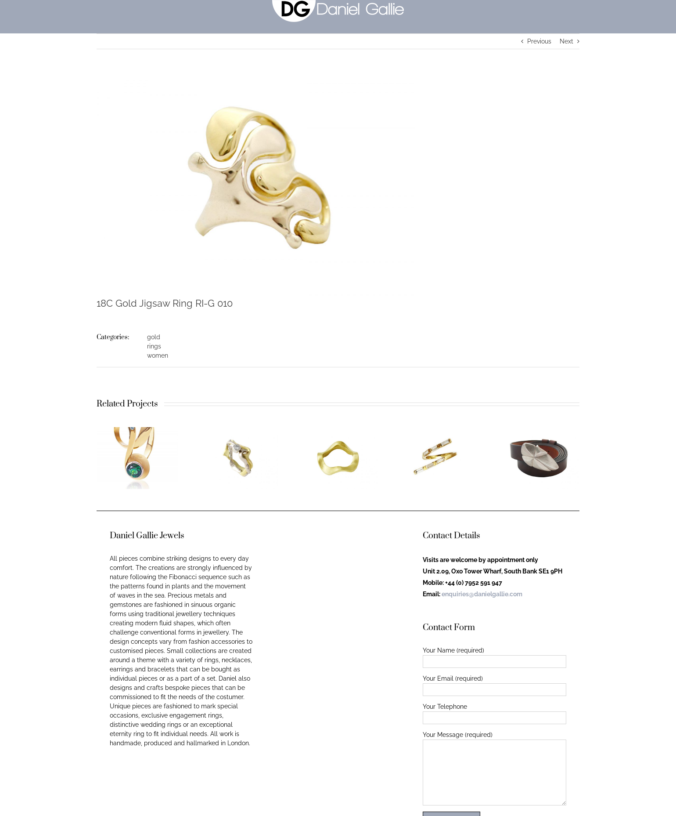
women (157, 355)
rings (154, 346)
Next (566, 41)
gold (153, 337)
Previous (539, 41)
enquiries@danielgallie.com (482, 594)
